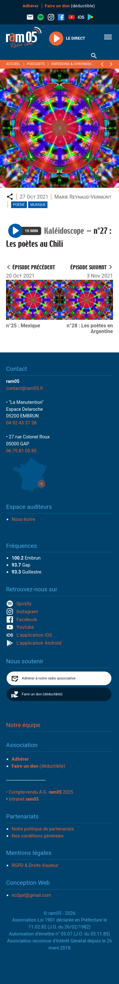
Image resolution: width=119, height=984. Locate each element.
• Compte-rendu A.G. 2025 (39, 792)
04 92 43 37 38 (21, 423)
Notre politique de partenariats (43, 829)
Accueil (13, 64)
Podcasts (36, 64)
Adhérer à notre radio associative (49, 678)
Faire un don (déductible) (42, 694)
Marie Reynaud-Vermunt (82, 197)
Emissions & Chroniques (73, 64)
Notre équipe (23, 725)
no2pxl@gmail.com (31, 895)
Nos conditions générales (38, 836)
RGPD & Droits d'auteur (35, 865)
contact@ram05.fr (24, 388)
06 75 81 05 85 (21, 451)
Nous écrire (23, 519)
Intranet (24, 799)
